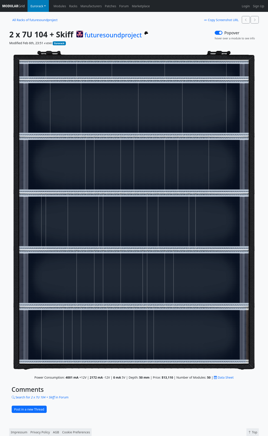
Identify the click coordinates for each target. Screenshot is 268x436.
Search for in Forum (40, 397)
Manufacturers (91, 6)
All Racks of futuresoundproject (34, 20)
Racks (73, 6)
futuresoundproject (113, 35)
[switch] (218, 33)
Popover (231, 32)
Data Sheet (223, 377)
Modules (60, 6)
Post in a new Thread (29, 409)
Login (246, 6)
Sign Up (258, 6)
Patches (110, 6)
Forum (124, 6)
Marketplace (141, 6)
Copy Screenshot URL (221, 20)
